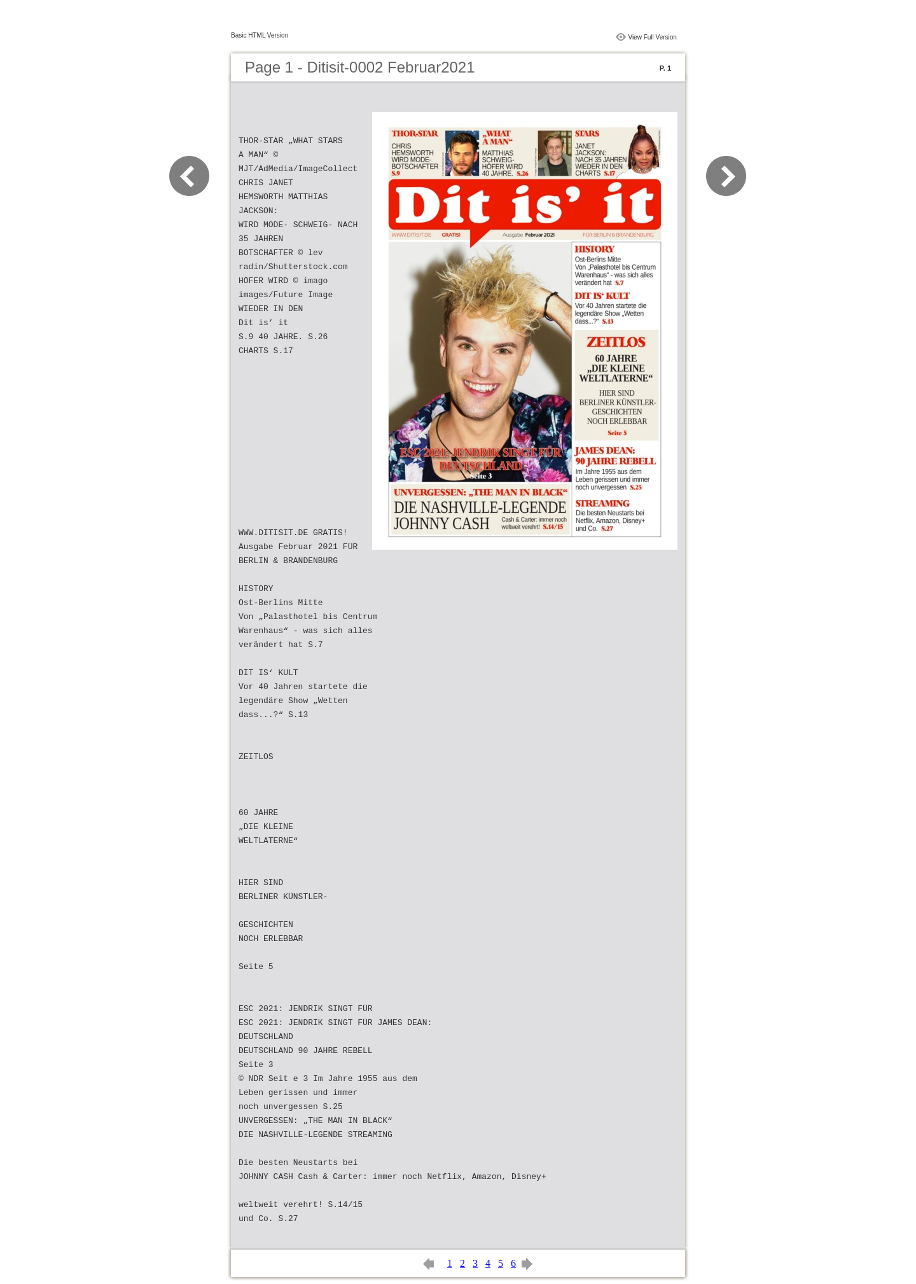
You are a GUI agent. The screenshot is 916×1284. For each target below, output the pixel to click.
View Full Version (652, 37)
